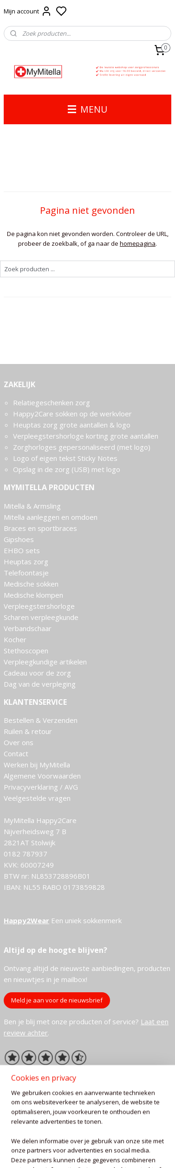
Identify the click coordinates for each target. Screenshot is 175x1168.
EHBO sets (22, 550)
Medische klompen (33, 595)
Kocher (15, 639)
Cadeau (15, 672)
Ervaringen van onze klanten (48, 1071)
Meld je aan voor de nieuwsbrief (57, 1000)
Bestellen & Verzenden (41, 720)
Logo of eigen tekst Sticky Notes (65, 458)
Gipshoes (19, 539)
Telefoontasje (26, 572)
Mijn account (28, 11)
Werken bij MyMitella (37, 764)
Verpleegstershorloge (39, 606)
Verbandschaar (28, 628)
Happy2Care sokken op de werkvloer (72, 413)
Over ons (18, 742)
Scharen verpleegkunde (41, 617)
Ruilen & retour (28, 731)
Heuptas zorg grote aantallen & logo (71, 424)
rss (132, 1151)
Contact (16, 753)
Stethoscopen (26, 650)
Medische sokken (31, 583)
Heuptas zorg (26, 561)
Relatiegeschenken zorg (51, 402)
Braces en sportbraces (40, 528)
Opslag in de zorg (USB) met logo (66, 469)
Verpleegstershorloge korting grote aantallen (85, 435)
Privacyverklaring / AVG (41, 786)
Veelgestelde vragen (37, 798)
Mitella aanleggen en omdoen (50, 517)
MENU (87, 109)
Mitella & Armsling (32, 506)
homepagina (138, 243)
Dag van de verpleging (40, 684)
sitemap (113, 1151)
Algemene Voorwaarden (42, 775)
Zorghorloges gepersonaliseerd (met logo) (81, 447)
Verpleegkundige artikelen (45, 661)
